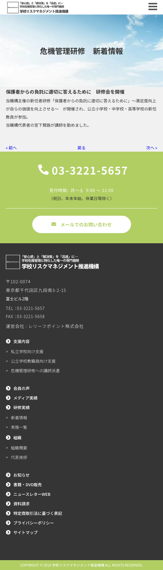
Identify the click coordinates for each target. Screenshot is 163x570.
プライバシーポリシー (33, 523)
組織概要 (19, 448)
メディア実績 (25, 398)
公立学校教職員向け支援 (33, 361)
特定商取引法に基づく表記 (37, 513)
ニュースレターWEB (32, 494)
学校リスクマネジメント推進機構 (78, 564)
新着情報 (19, 417)
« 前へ (11, 147)
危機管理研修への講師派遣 (35, 370)
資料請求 (21, 504)
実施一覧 (19, 427)
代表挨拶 (19, 457)
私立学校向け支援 (27, 351)
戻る (82, 147)
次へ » (151, 147)
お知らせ (21, 475)
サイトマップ (25, 532)
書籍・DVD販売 (27, 484)
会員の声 (21, 388)
